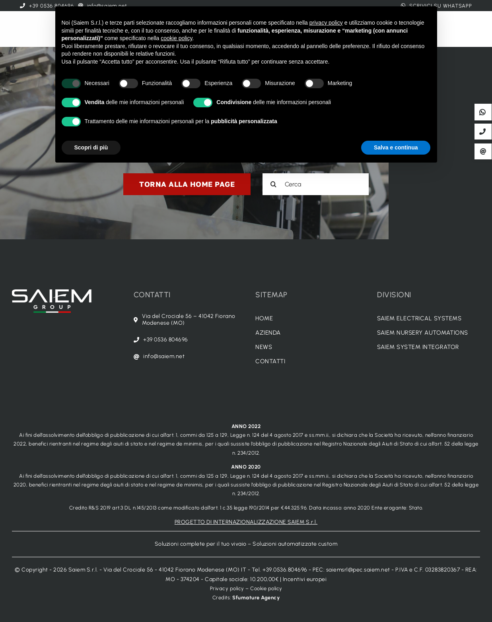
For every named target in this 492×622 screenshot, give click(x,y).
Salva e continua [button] (396, 147)
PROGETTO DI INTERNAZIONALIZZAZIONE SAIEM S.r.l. (246, 522)
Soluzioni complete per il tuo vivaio (201, 544)
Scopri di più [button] (91, 147)
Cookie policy (266, 588)
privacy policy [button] (326, 22)
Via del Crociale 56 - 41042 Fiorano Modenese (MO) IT (174, 569)
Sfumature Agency (256, 598)
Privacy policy (227, 588)
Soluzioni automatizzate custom (295, 544)
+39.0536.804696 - (288, 569)
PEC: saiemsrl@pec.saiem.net (351, 569)
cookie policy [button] (176, 38)
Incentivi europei (305, 579)
